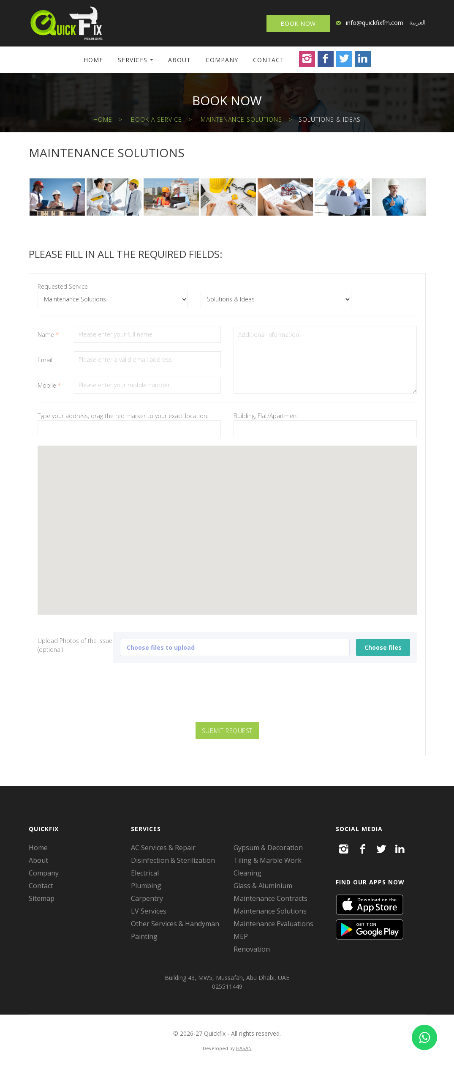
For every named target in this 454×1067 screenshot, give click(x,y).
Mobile (49, 385)
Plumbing (146, 885)
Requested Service (63, 286)
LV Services (148, 911)
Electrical (145, 873)
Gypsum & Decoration (268, 847)
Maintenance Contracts (270, 898)
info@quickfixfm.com (374, 23)
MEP (241, 936)
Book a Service (156, 119)
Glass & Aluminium (263, 885)
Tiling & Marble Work (268, 860)
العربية (417, 22)
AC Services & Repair (163, 847)
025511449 (227, 986)
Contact (268, 60)
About (179, 60)
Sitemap (41, 898)
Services (132, 60)
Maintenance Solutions (241, 119)
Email (45, 360)
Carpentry (147, 898)
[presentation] (227, 697)
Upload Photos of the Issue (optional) (75, 645)
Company (222, 60)
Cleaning (247, 873)
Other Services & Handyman (175, 923)
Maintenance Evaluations (273, 923)
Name (48, 335)
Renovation (252, 949)
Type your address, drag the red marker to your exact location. (123, 416)
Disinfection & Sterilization (173, 860)
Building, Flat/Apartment (266, 416)
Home (93, 60)
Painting (144, 936)
